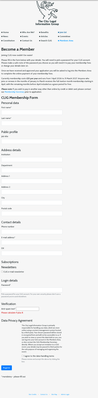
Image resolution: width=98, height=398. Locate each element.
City (3, 198)
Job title (4, 136)
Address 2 (5, 187)
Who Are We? (28, 32)
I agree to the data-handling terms (39, 356)
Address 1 (5, 176)
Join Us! (63, 32)
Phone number (7, 226)
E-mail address (8, 237)
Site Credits (32, 394)
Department (6, 165)
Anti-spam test (8, 308)
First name (6, 107)
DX (2, 248)
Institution (5, 154)
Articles (44, 36)
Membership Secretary (14, 92)
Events (25, 36)
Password (6, 285)
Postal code (6, 208)
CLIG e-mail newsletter (13, 272)
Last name (6, 118)
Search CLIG (46, 40)
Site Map (54, 394)
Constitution (9, 40)
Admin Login (65, 394)
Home (6, 32)
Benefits (45, 32)
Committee (65, 36)
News (5, 36)
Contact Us (27, 40)
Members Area (66, 40)
